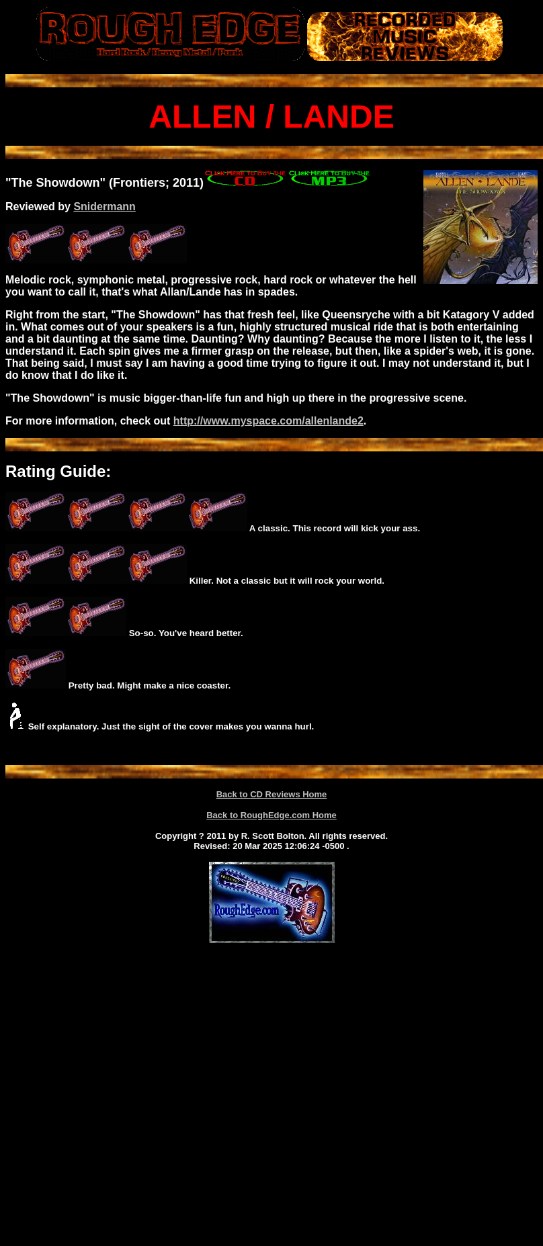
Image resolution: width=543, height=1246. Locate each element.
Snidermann (104, 206)
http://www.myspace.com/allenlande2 (268, 421)
